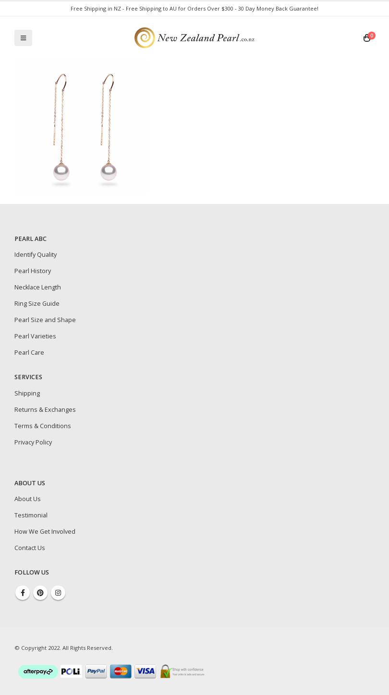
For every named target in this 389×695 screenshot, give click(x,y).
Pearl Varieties (35, 336)
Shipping (27, 393)
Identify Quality (35, 255)
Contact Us (29, 548)
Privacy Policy (33, 442)
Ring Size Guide (37, 304)
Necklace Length (37, 287)
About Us (27, 499)
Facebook (22, 593)
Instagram (58, 593)
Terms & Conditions (42, 426)
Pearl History (32, 271)
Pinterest (40, 593)
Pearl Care (29, 352)
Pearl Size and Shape (45, 320)
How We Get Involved (44, 531)
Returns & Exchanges (45, 410)
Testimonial (31, 515)
